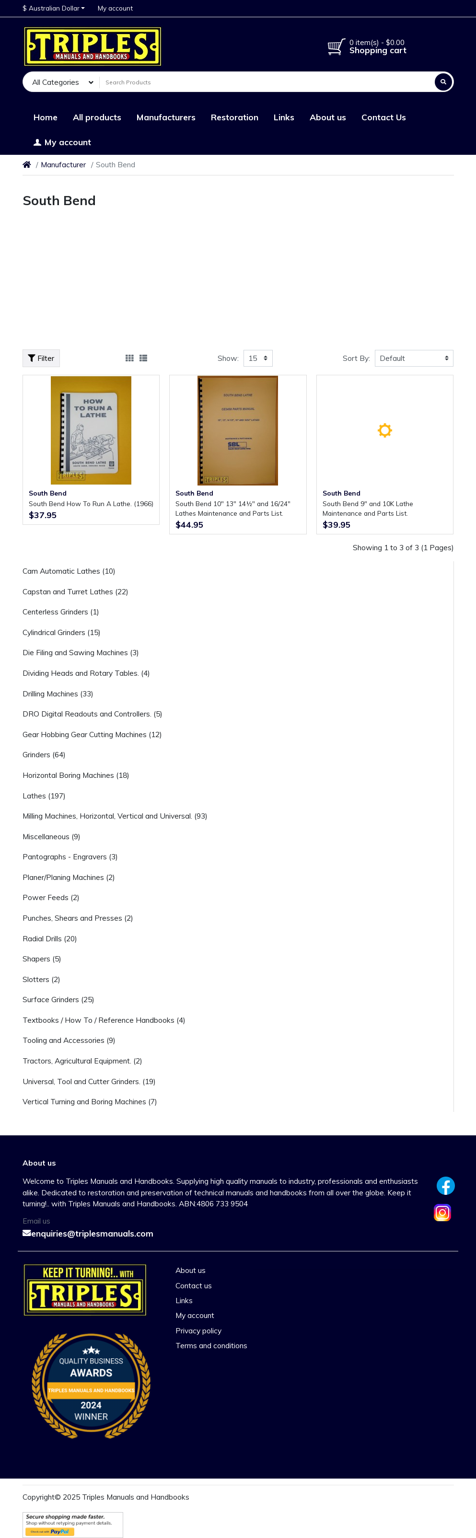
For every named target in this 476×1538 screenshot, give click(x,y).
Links (184, 1300)
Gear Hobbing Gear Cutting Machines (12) (92, 734)
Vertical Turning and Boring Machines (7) (90, 1101)
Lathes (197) (44, 795)
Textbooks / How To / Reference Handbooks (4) (104, 1020)
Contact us (193, 1285)
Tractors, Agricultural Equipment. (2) (82, 1060)
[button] (54, 8)
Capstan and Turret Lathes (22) (75, 591)
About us (190, 1270)
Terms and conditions (211, 1345)
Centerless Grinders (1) (61, 611)
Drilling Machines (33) (58, 693)
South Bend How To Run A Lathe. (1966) (91, 503)
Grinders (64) (44, 754)
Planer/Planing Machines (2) (69, 877)
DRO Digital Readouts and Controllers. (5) (93, 713)
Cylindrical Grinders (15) (62, 632)
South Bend (48, 493)
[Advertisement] (238, 282)
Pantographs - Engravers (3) (70, 856)
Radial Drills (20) (50, 938)
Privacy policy (198, 1330)
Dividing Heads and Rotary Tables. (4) (86, 673)
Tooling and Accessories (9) (69, 1040)
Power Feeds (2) (51, 897)
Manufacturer (63, 164)
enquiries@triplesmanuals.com (88, 1233)
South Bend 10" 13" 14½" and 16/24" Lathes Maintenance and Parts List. (232, 508)
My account (194, 1315)
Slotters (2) (41, 979)
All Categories (55, 82)
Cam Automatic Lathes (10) (69, 571)
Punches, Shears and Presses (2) (78, 918)
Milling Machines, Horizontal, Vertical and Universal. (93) (115, 816)
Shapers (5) (42, 958)
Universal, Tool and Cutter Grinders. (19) (89, 1081)
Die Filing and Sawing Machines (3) (81, 652)
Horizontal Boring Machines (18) (76, 775)
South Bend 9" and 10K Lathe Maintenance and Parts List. (368, 508)
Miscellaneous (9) (52, 836)
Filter (41, 358)
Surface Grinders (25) (58, 999)
